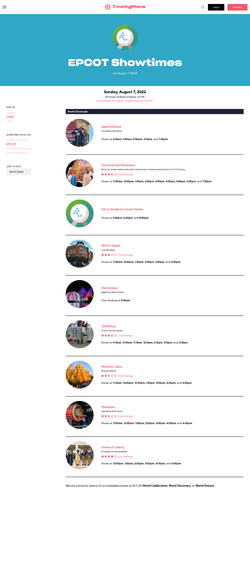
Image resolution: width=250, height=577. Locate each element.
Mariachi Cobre (111, 366)
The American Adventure (118, 165)
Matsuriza (108, 407)
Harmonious (109, 288)
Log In (216, 7)
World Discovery (180, 485)
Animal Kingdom (17, 153)
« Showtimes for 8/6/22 (110, 100)
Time (9, 121)
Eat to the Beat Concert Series (122, 209)
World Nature (204, 485)
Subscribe (237, 7)
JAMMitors (108, 326)
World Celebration (155, 485)
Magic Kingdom (16, 140)
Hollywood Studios (18, 148)
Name (10, 112)
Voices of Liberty (112, 447)
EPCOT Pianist (110, 246)
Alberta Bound (111, 127)
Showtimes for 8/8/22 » (140, 100)
